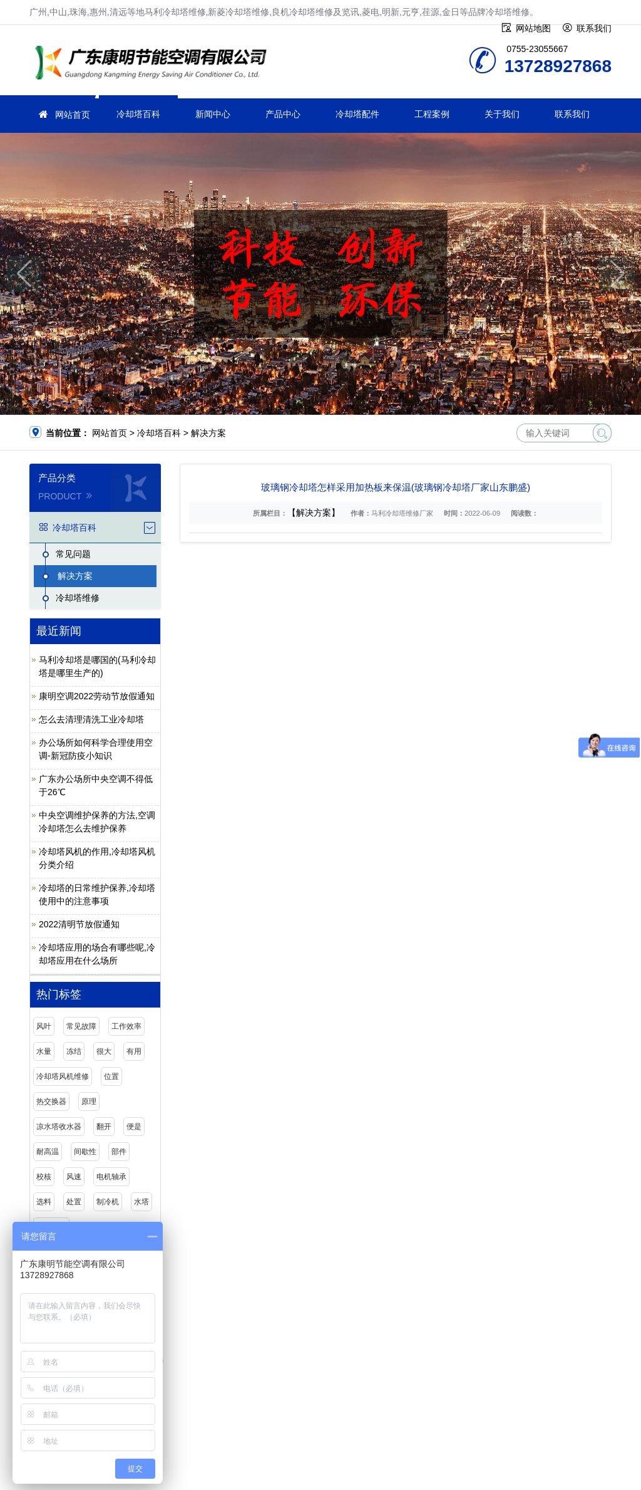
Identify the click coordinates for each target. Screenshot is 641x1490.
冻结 (73, 1051)
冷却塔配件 (357, 114)
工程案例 (431, 114)
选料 (43, 1201)
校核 (43, 1176)
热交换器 (51, 1101)
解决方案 (208, 433)
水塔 (141, 1201)
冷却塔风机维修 (62, 1076)
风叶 (43, 1026)
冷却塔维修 (154, 64)
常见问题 (73, 554)
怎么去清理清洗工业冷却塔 (91, 719)
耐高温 (47, 1151)
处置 (73, 1201)
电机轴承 (111, 1176)
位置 (111, 1076)
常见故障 (81, 1026)
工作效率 (126, 1026)
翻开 (103, 1126)
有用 (133, 1051)
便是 (133, 1126)
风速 (73, 1176)
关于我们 (502, 114)
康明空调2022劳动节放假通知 (97, 696)
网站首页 (72, 115)
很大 (103, 1051)
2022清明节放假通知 (79, 924)
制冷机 (107, 1201)
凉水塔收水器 (58, 1126)
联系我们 (572, 114)
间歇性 (85, 1151)
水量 (43, 1051)
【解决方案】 (313, 513)
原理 (88, 1101)
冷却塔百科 (138, 114)
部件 (118, 1151)
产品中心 (282, 114)
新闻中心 (212, 114)
